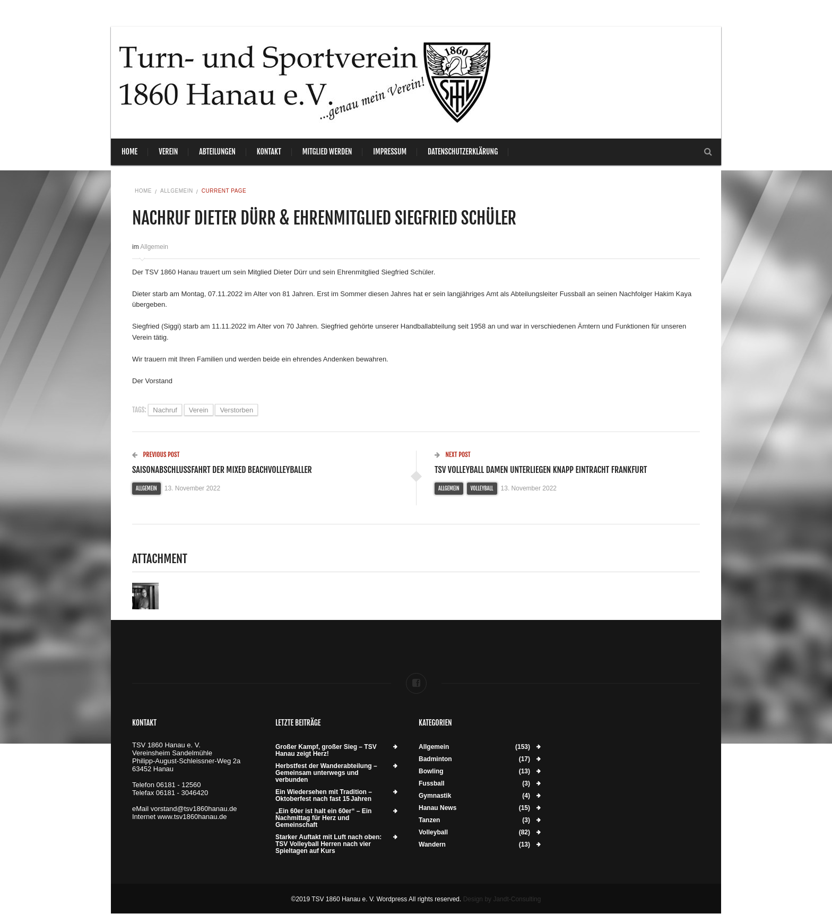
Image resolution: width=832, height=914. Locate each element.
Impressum (389, 151)
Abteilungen (217, 151)
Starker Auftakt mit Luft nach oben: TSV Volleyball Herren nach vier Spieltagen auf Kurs (328, 844)
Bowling (431, 771)
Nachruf (165, 410)
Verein (168, 151)
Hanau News (437, 808)
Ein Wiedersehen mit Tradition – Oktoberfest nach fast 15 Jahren (323, 796)
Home (129, 151)
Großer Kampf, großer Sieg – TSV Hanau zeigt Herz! (326, 750)
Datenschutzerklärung (463, 151)
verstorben (236, 410)
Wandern (432, 844)
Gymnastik (435, 795)
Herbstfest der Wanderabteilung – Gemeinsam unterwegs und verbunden (326, 773)
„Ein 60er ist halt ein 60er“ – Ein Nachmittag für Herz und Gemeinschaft (323, 818)
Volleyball (482, 488)
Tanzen (429, 820)
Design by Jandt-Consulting (502, 899)
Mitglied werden (327, 151)
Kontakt (269, 151)
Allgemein (176, 191)
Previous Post (156, 455)
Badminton (435, 759)
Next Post (453, 455)
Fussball (432, 783)
